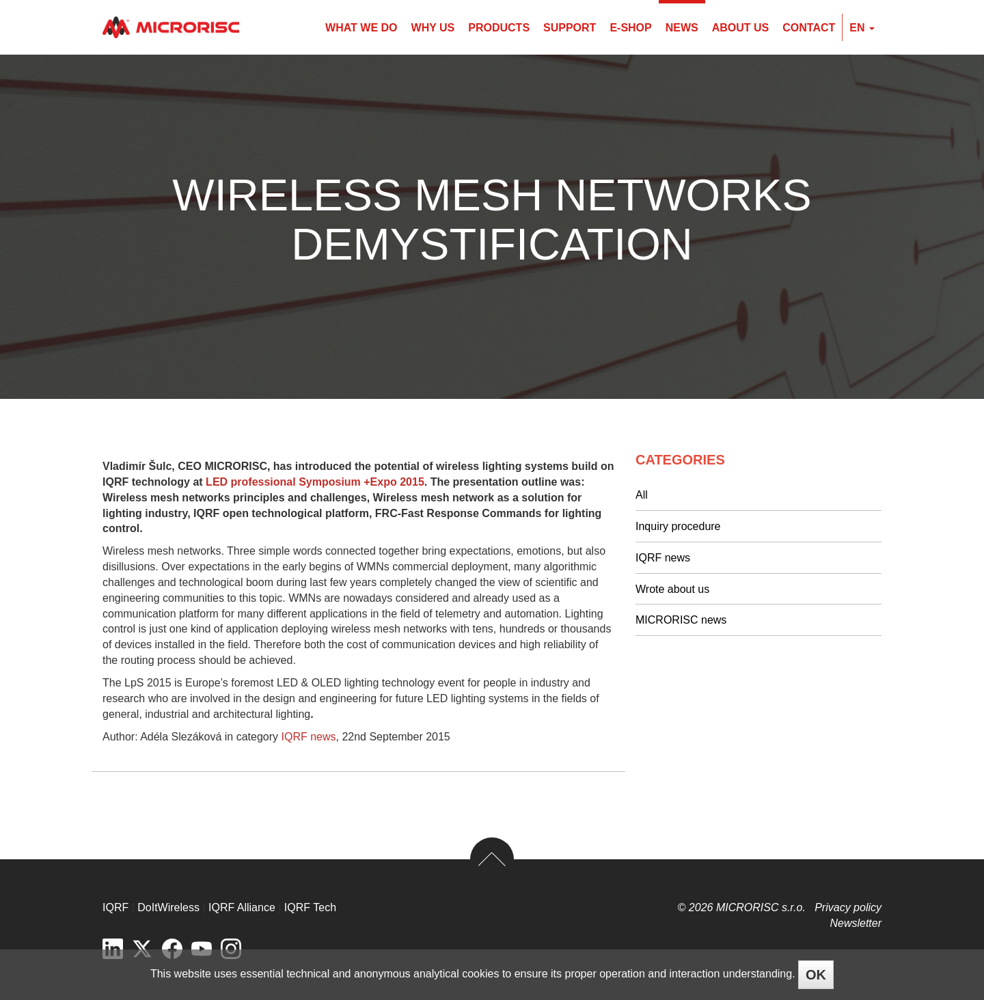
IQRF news (309, 736)
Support (569, 27)
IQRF (115, 907)
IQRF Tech (310, 907)
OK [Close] (816, 974)
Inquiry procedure (678, 526)
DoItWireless (168, 907)
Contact (808, 27)
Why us (433, 27)
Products (499, 27)
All (642, 495)
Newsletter (856, 923)
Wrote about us (672, 589)
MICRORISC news (681, 620)
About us (740, 27)
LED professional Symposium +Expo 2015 (313, 482)
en (862, 27)
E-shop (630, 27)
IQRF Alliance (241, 907)
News (682, 27)
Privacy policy (848, 907)
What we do (361, 27)
